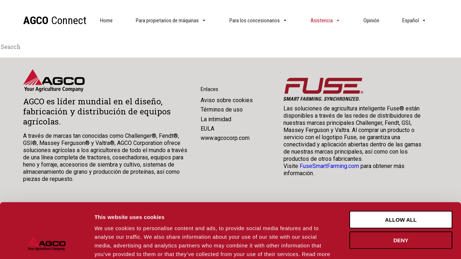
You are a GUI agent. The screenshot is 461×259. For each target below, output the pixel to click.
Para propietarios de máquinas (171, 20)
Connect (54, 20)
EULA (207, 128)
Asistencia (325, 20)
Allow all (401, 172)
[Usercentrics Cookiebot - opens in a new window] (46, 245)
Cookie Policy (131, 216)
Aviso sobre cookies (227, 100)
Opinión (371, 20)
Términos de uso (222, 109)
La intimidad (216, 119)
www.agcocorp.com (225, 138)
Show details (378, 245)
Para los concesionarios (258, 20)
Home (106, 20)
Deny (400, 193)
